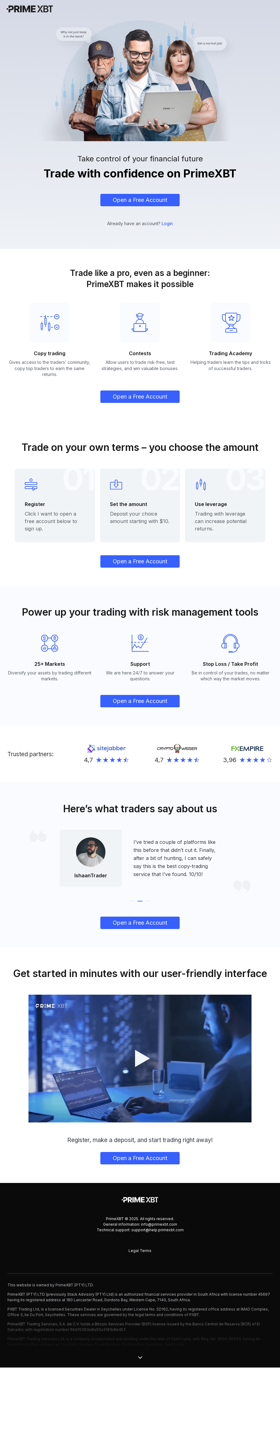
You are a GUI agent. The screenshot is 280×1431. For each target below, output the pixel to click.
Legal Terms (140, 1314)
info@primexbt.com (159, 1287)
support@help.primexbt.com (157, 1293)
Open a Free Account (140, 200)
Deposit (119, 530)
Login (167, 223)
